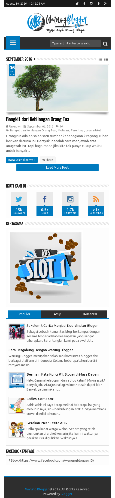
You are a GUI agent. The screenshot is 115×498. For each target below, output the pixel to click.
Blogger (66, 494)
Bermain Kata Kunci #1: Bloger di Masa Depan (63, 374)
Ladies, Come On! (40, 399)
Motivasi (63, 130)
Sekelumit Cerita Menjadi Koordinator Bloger (62, 325)
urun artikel (93, 130)
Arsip (57, 314)
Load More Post (57, 167)
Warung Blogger (37, 489)
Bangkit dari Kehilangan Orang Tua (37, 119)
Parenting (77, 130)
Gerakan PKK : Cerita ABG (47, 423)
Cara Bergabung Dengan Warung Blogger (41, 350)
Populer (24, 314)
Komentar (90, 314)
